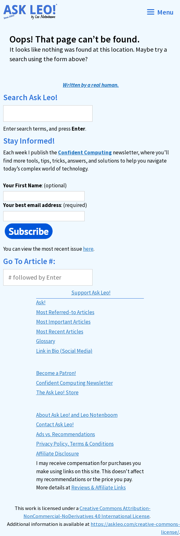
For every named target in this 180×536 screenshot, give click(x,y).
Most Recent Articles (59, 331)
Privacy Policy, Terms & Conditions (75, 443)
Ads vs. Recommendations (65, 434)
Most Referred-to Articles (65, 312)
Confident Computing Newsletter (74, 382)
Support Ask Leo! (91, 292)
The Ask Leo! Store (57, 392)
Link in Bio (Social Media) (64, 350)
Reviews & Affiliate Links (98, 487)
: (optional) (35, 185)
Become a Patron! (56, 373)
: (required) (45, 205)
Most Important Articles (63, 321)
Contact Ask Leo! (55, 424)
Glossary (45, 341)
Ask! (41, 302)
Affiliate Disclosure (57, 453)
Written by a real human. (91, 84)
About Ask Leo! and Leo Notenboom (77, 414)
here (88, 248)
